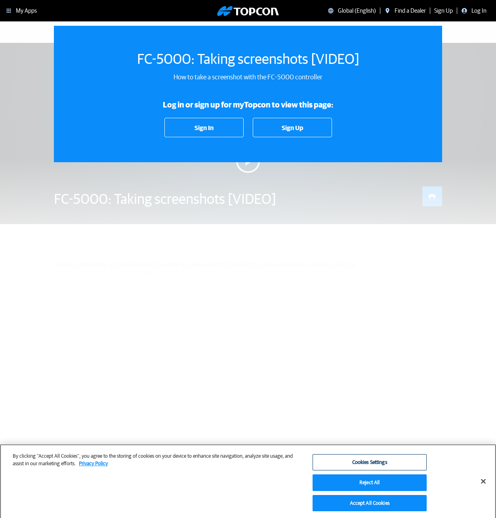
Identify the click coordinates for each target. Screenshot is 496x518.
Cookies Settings (369, 465)
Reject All (369, 485)
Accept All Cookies (369, 506)
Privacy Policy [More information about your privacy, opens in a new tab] (93, 466)
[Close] (483, 484)
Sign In (204, 127)
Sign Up (292, 127)
